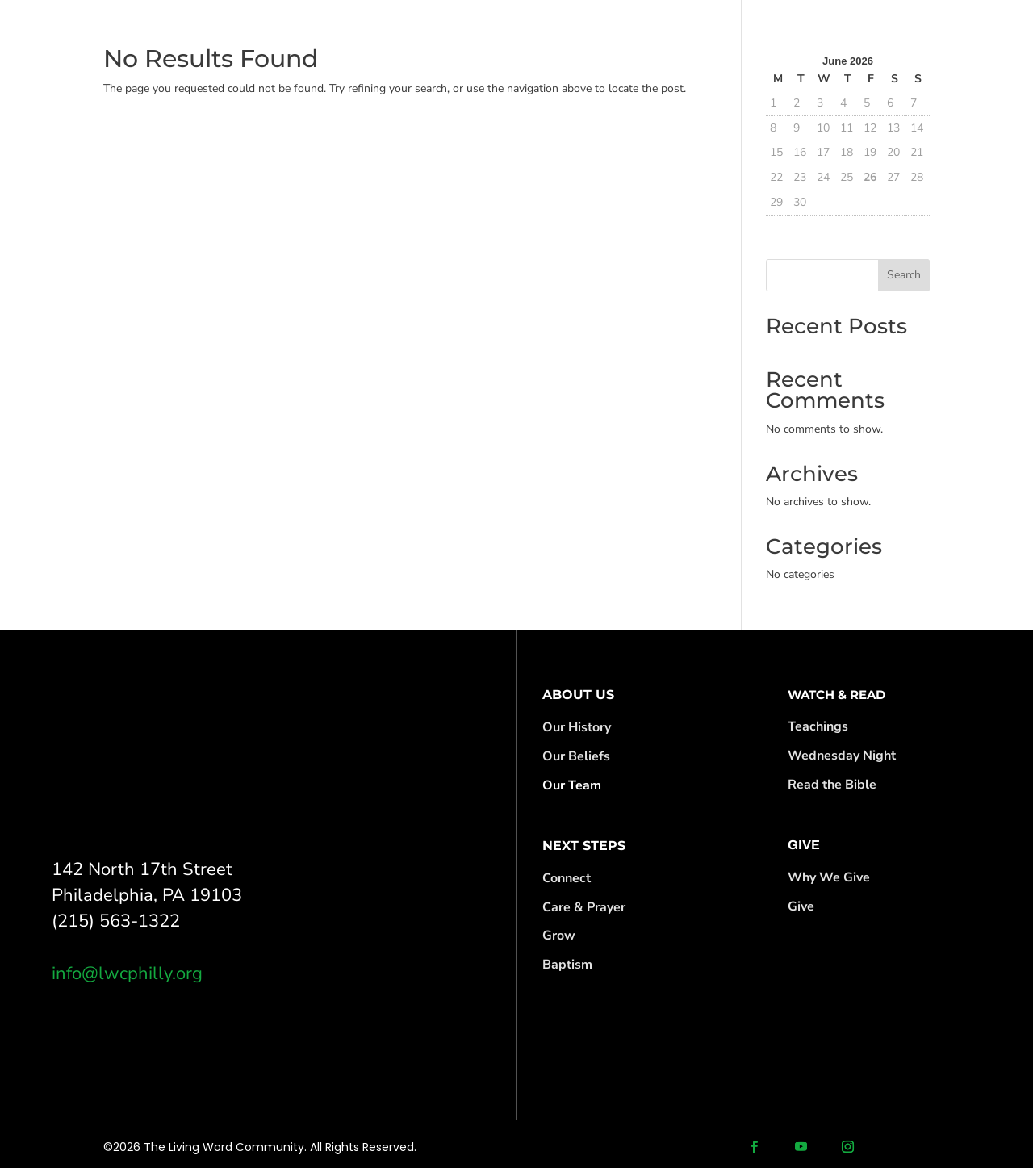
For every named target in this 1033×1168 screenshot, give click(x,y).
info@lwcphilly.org (127, 973)
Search (904, 275)
